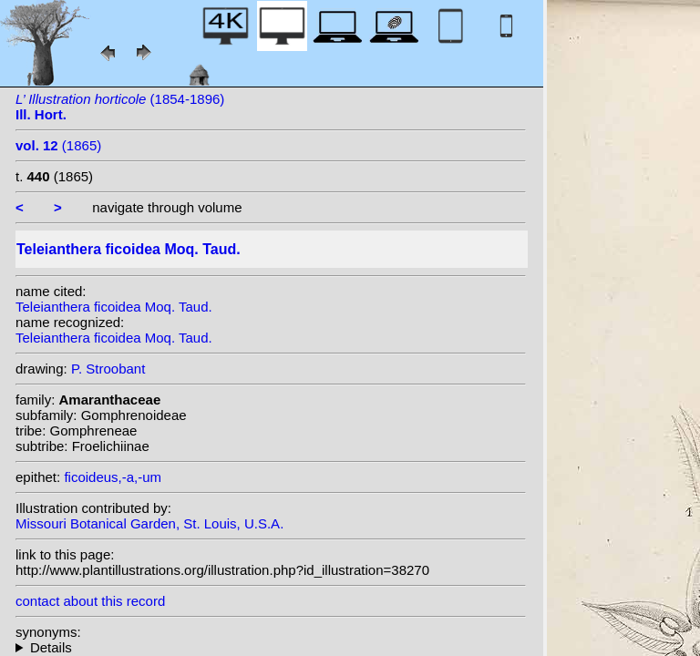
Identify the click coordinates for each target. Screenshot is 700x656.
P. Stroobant (108, 368)
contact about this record (90, 601)
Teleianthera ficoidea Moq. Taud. (113, 306)
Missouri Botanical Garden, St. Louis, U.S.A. (149, 523)
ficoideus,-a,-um (112, 477)
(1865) (58, 145)
